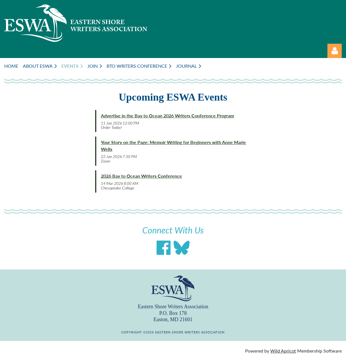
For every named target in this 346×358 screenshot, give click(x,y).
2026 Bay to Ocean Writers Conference (141, 176)
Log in (334, 51)
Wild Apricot (283, 350)
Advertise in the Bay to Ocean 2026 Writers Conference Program (167, 115)
